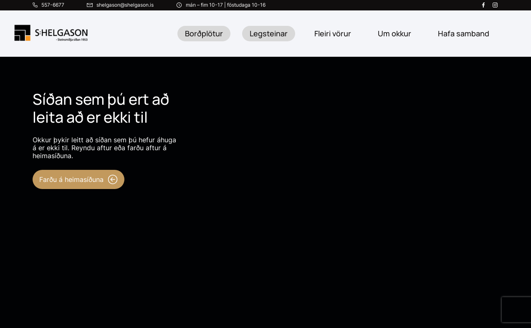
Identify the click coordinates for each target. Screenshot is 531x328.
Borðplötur (204, 33)
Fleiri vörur (332, 33)
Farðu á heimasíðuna (78, 179)
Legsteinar (269, 33)
